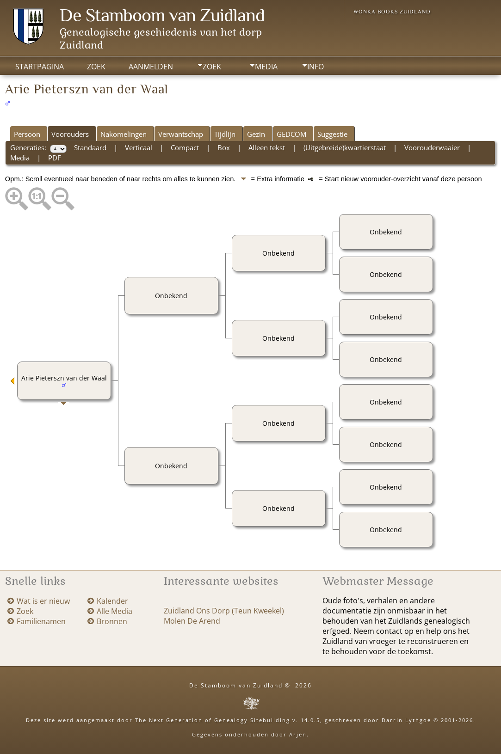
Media (266, 66)
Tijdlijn (224, 134)
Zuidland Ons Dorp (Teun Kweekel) (224, 611)
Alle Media (114, 611)
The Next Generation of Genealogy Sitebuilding (212, 720)
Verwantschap (180, 134)
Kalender (112, 601)
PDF (54, 157)
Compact (185, 147)
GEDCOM (291, 134)
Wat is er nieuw (43, 601)
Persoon (27, 134)
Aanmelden (151, 66)
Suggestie (332, 134)
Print (348, 83)
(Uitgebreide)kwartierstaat (344, 147)
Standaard (90, 147)
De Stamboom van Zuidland (162, 15)
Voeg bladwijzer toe (406, 83)
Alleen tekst (266, 147)
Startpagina (39, 66)
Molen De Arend (192, 621)
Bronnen (112, 621)
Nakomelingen (123, 134)
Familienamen (41, 621)
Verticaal (138, 147)
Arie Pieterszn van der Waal (64, 378)
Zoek (212, 66)
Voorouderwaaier (432, 147)
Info (315, 66)
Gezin (256, 134)
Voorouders (70, 134)
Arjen (298, 734)
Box (223, 147)
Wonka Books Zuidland (392, 11)
